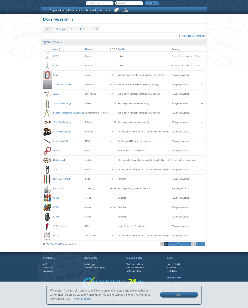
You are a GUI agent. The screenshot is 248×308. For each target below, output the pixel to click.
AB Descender (59, 226)
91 (198, 244)
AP (72, 29)
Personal (91, 10)
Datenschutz (49, 267)
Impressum (48, 271)
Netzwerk (104, 10)
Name (57, 49)
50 (48, 244)
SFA (95, 29)
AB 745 (56, 217)
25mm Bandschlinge (62, 122)
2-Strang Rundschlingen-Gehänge (68, 113)
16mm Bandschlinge (62, 103)
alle (48, 29)
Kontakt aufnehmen (135, 267)
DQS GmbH (172, 271)
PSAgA (60, 29)
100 (53, 244)
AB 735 (56, 198)
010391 (56, 65)
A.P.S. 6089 (58, 188)
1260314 (57, 94)
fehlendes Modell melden (192, 36)
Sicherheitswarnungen (94, 267)
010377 (56, 56)
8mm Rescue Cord (61, 179)
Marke (89, 49)
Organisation (57, 10)
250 (58, 244)
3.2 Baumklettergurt (62, 132)
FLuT (83, 29)
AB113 (56, 235)
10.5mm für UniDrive (62, 84)
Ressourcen (75, 10)
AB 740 (56, 207)
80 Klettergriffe (59, 160)
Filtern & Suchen (52, 42)
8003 (55, 169)
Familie (123, 49)
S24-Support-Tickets (135, 264)
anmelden (152, 3)
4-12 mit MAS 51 (60, 141)
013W (55, 75)
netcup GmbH (173, 264)
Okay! (179, 294)
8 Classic (57, 150)
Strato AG (171, 267)
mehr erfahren (82, 298)
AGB (45, 264)
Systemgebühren (133, 271)
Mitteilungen (90, 264)
